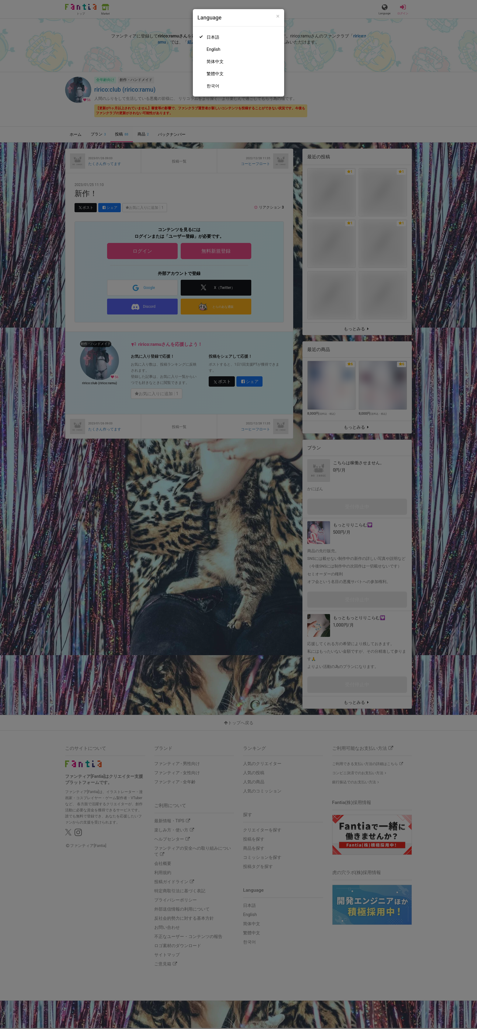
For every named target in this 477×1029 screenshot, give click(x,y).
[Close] (278, 16)
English (213, 49)
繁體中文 (215, 73)
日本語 (213, 37)
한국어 (213, 85)
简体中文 (215, 61)
